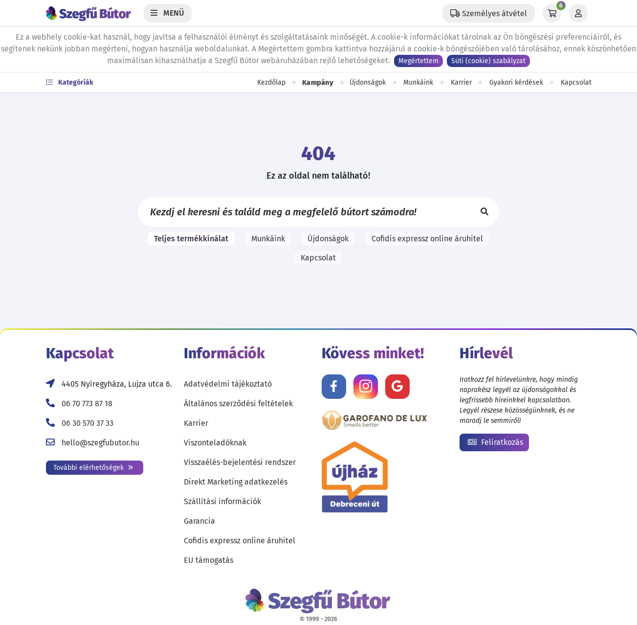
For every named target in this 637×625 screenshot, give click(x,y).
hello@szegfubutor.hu (100, 442)
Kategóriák (69, 82)
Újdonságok (368, 82)
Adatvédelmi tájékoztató (228, 384)
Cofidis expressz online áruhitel (427, 238)
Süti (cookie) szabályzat (488, 61)
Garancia (199, 521)
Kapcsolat (576, 82)
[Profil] (578, 13)
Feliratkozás (495, 442)
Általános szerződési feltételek (238, 403)
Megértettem (418, 61)
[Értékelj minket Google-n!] (397, 386)
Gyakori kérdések (516, 82)
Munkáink (418, 82)
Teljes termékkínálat (191, 238)
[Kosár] (552, 13)
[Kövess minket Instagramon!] (365, 386)
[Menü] (168, 13)
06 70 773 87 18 (87, 403)
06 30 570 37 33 (87, 423)
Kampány (317, 82)
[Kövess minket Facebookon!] (334, 386)
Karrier (461, 82)
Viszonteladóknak (215, 442)
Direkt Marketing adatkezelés (235, 481)
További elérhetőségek (93, 467)
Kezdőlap (271, 82)
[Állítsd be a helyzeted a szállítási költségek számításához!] (489, 13)
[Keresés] (484, 212)
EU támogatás (208, 560)
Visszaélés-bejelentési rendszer (240, 462)
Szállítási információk (222, 501)
